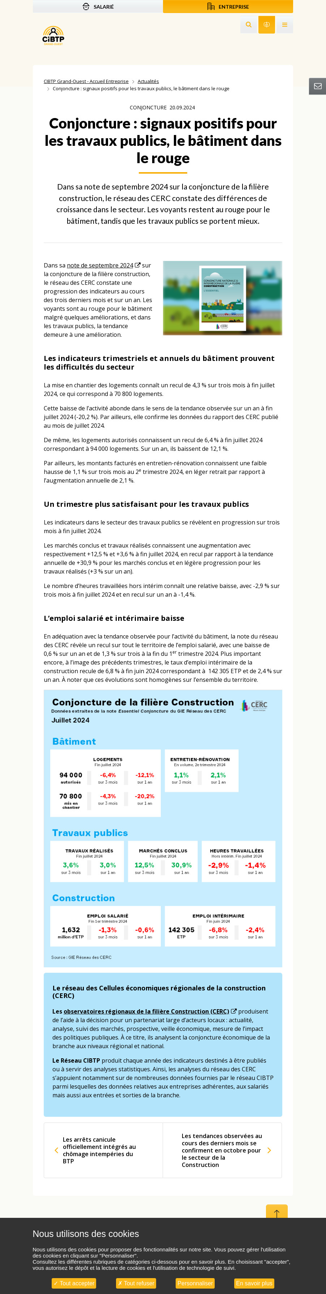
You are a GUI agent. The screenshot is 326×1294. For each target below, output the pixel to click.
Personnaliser (195, 1283)
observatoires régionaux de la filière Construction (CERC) (146, 1011)
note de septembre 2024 (100, 265)
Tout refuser (136, 1283)
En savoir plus (254, 1283)
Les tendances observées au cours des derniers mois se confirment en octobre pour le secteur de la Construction (222, 1150)
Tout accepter (73, 1283)
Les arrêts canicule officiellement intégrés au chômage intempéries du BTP (99, 1150)
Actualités (148, 81)
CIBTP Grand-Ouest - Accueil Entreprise (86, 81)
